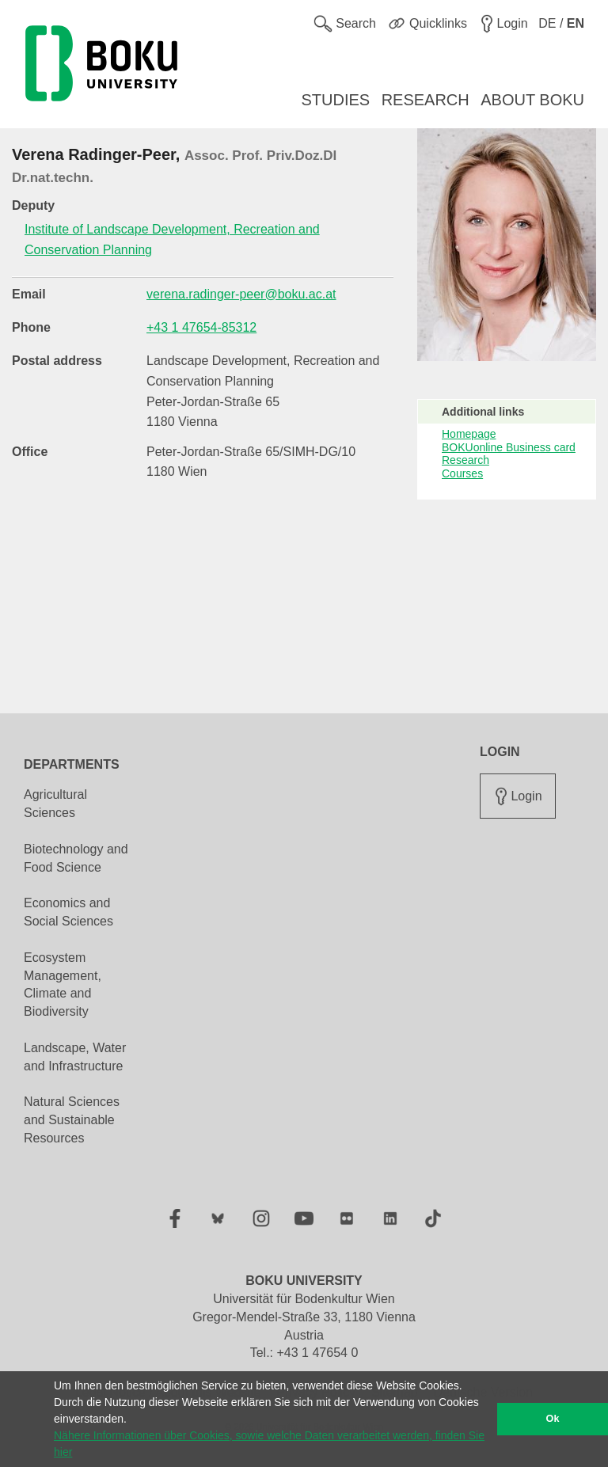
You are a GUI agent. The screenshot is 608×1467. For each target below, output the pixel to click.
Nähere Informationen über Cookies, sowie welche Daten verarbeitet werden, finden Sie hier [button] (269, 1443)
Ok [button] (553, 1418)
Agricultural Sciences (55, 803)
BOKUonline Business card (509, 447)
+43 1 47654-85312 (201, 327)
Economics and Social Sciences (68, 912)
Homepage (469, 434)
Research (465, 460)
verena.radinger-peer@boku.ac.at (241, 294)
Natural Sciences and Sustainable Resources (72, 1120)
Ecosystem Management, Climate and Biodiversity (62, 985)
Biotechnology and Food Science (76, 858)
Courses (462, 473)
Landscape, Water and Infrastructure (75, 1057)
